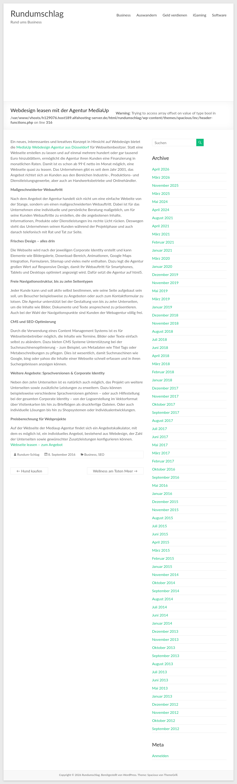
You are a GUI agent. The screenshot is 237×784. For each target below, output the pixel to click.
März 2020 (161, 258)
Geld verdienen (174, 15)
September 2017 (165, 412)
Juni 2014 (160, 615)
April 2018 (160, 355)
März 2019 (161, 299)
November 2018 (165, 323)
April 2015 (160, 542)
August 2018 (162, 331)
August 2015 (162, 517)
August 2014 (162, 599)
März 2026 (161, 177)
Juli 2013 (159, 672)
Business (123, 15)
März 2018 (161, 363)
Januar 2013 (162, 696)
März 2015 (161, 550)
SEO (101, 454)
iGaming (199, 15)
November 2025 (165, 185)
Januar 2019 (162, 307)
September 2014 (165, 590)
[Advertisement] (118, 66)
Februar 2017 (163, 461)
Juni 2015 (160, 534)
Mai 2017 (160, 445)
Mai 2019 (160, 290)
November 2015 (165, 509)
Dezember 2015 (165, 501)
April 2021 (160, 226)
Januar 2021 (162, 250)
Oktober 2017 (163, 404)
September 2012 (165, 728)
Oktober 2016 (163, 469)
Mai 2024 (160, 201)
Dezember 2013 (165, 631)
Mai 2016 (160, 485)
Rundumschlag (37, 13)
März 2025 (161, 193)
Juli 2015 (159, 526)
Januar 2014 (162, 623)
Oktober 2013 (163, 647)
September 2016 (165, 477)
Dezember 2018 (165, 315)
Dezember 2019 (165, 274)
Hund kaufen (29, 471)
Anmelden (160, 755)
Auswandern (146, 15)
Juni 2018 (160, 347)
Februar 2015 (163, 558)
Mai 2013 (160, 688)
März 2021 (161, 234)
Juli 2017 (159, 428)
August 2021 (162, 217)
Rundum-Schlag (28, 454)
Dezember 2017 (165, 388)
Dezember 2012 (165, 704)
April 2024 (160, 209)
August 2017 (162, 420)
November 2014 (165, 574)
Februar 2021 (163, 242)
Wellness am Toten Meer (115, 471)
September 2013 (165, 655)
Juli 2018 (159, 339)
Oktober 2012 (163, 720)
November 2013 (165, 639)
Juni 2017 (160, 436)
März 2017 (161, 453)
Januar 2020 (162, 266)
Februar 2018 (163, 372)
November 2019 (165, 282)
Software (219, 15)
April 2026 (160, 169)
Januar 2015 (162, 566)
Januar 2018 (162, 380)
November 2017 (165, 396)
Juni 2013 (160, 680)
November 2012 (165, 712)
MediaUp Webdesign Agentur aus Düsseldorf (52, 147)
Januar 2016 (162, 493)
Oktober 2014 (163, 582)
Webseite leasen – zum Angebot (36, 444)
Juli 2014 (159, 607)
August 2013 (162, 663)
